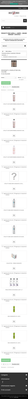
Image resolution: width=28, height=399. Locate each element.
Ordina (2, 77)
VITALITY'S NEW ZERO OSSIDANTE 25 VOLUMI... (14, 210)
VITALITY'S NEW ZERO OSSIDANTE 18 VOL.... (14, 183)
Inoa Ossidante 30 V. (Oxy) (14, 342)
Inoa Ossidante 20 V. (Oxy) (14, 316)
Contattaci (24, 8)
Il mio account (5, 390)
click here (16, 397)
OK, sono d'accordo (14, 3)
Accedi (20, 8)
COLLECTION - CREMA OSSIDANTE (14, 263)
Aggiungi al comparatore (21, 113)
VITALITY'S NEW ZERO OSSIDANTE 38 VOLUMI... (14, 236)
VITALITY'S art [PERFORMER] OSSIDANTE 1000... (14, 104)
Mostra (19, 77)
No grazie (20, 3)
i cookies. (13, 1)
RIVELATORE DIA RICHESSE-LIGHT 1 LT (14, 289)
